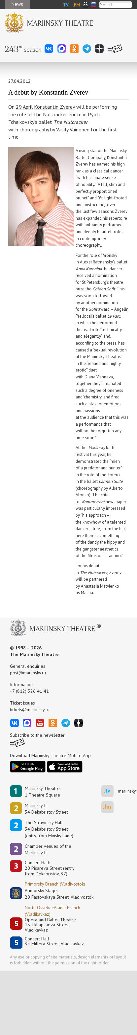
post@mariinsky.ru (28, 673)
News (17, 4)
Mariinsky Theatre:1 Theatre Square (42, 791)
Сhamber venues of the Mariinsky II (48, 849)
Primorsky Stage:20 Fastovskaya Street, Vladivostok (54, 894)
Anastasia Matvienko (100, 586)
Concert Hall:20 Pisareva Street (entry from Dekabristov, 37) (50, 868)
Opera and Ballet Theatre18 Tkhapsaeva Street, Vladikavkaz (50, 925)
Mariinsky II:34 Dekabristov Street (46, 808)
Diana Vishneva (99, 377)
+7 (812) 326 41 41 (29, 691)
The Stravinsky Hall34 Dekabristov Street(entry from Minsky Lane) (49, 829)
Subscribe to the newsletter (37, 735)
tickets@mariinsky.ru (30, 709)
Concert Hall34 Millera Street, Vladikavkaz (54, 941)
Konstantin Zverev (54, 106)
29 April (24, 106)
